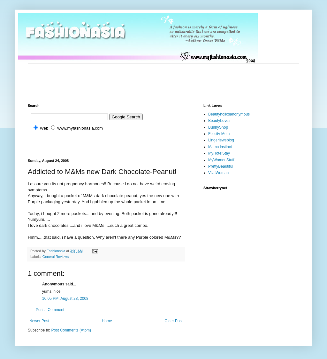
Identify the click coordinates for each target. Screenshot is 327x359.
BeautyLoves (219, 120)
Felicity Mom (219, 134)
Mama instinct (220, 147)
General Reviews (55, 257)
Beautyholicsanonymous (229, 114)
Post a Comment (50, 309)
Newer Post (39, 321)
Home (107, 321)
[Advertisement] (144, 78)
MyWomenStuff (221, 160)
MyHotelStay (219, 153)
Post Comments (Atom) (71, 330)
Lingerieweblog (221, 140)
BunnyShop (218, 127)
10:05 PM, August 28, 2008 (65, 298)
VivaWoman (218, 173)
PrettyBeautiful (220, 166)
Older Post (173, 321)
